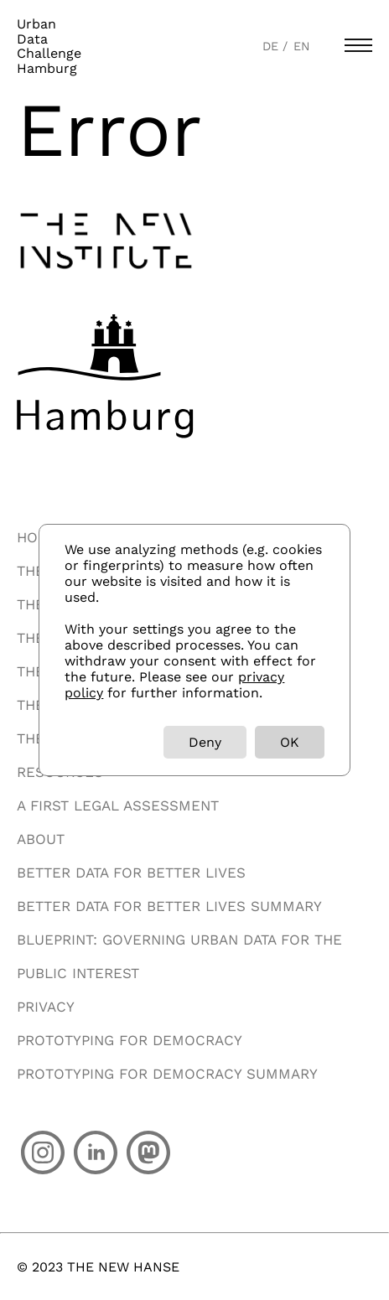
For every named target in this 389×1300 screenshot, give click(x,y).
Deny (205, 742)
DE (272, 46)
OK (289, 742)
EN (301, 46)
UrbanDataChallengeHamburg (49, 46)
